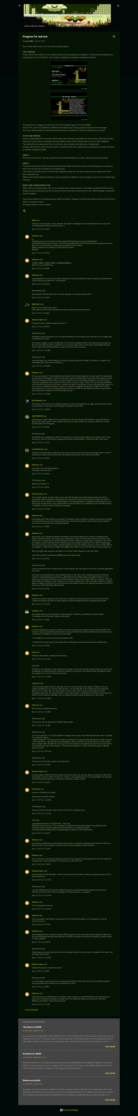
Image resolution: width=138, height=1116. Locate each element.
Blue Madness (37, 400)
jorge (34, 652)
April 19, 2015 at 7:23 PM (41, 849)
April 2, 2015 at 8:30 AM (40, 284)
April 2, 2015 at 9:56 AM (40, 327)
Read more (110, 1047)
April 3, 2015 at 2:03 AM (40, 474)
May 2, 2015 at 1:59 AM (40, 971)
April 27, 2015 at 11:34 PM (41, 958)
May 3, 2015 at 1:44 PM (40, 987)
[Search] (118, 6)
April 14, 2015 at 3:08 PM (41, 782)
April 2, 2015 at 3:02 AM (40, 229)
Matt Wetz (36, 304)
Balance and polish (31, 1080)
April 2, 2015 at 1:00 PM (40, 427)
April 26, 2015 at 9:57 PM (41, 924)
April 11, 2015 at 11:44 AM (41, 677)
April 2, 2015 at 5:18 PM (40, 458)
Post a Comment (31, 1010)
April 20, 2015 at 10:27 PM (41, 880)
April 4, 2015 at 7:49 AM (40, 527)
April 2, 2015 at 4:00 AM (40, 268)
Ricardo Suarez (37, 320)
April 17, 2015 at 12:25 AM (41, 800)
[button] (113, 37)
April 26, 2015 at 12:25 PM (41, 909)
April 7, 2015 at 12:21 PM (41, 659)
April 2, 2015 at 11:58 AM (41, 394)
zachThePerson (38, 449)
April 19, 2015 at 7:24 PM (41, 864)
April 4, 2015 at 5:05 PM (40, 559)
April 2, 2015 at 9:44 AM (40, 313)
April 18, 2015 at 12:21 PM (41, 813)
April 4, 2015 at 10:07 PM (41, 604)
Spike (34, 220)
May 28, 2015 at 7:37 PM (41, 1004)
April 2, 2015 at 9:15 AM (40, 298)
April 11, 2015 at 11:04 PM (41, 698)
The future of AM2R (32, 1027)
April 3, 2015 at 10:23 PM (41, 509)
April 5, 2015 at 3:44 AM (40, 620)
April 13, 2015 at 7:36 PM (41, 765)
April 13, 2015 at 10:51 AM (41, 751)
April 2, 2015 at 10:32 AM (41, 350)
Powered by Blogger (69, 1110)
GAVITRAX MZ (37, 416)
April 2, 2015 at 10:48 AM (41, 366)
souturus (35, 611)
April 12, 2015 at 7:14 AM (41, 712)
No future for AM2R (32, 1054)
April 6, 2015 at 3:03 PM (40, 646)
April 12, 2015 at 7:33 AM (41, 725)
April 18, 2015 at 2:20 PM (41, 833)
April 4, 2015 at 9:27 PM (40, 589)
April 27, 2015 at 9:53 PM (41, 942)
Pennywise (36, 789)
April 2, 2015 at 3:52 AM (40, 253)
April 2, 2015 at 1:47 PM (40, 443)
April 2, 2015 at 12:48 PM (41, 409)
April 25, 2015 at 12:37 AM (41, 895)
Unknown (35, 236)
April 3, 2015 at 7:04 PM (40, 487)
